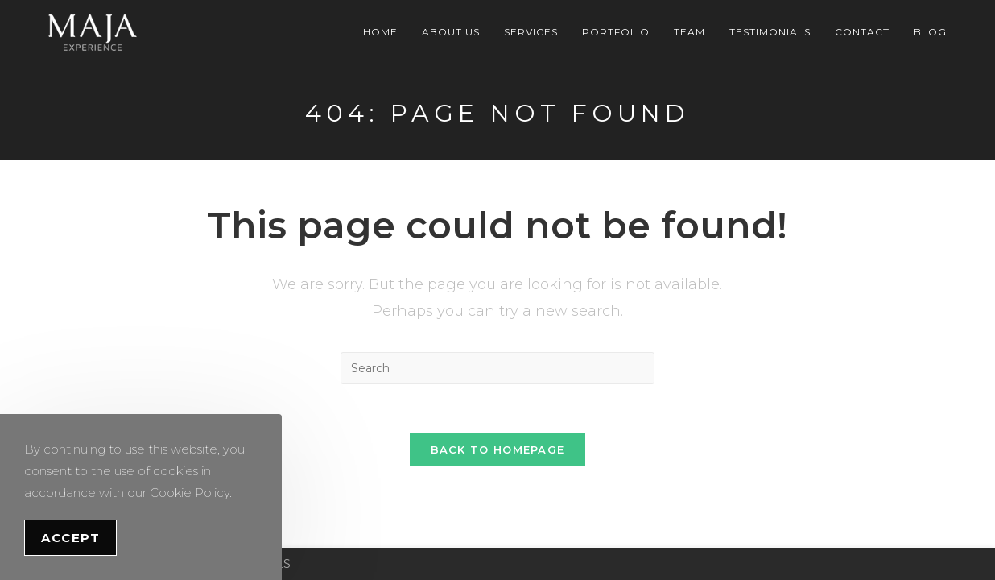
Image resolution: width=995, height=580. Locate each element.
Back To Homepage (498, 449)
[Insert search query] (497, 368)
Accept (70, 537)
